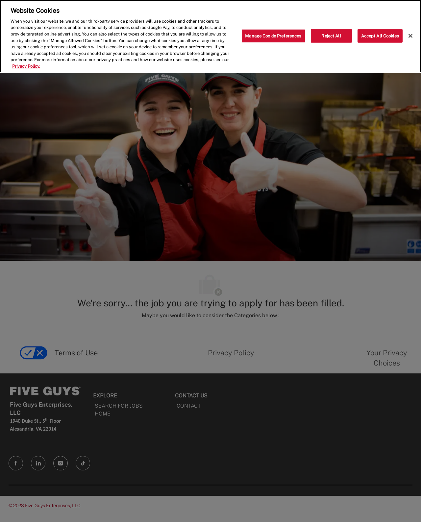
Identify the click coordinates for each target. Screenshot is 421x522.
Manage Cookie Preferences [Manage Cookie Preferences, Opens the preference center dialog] (273, 35)
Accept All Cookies (380, 35)
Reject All (331, 35)
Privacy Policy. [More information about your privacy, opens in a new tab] (26, 66)
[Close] (410, 36)
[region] (210, 36)
